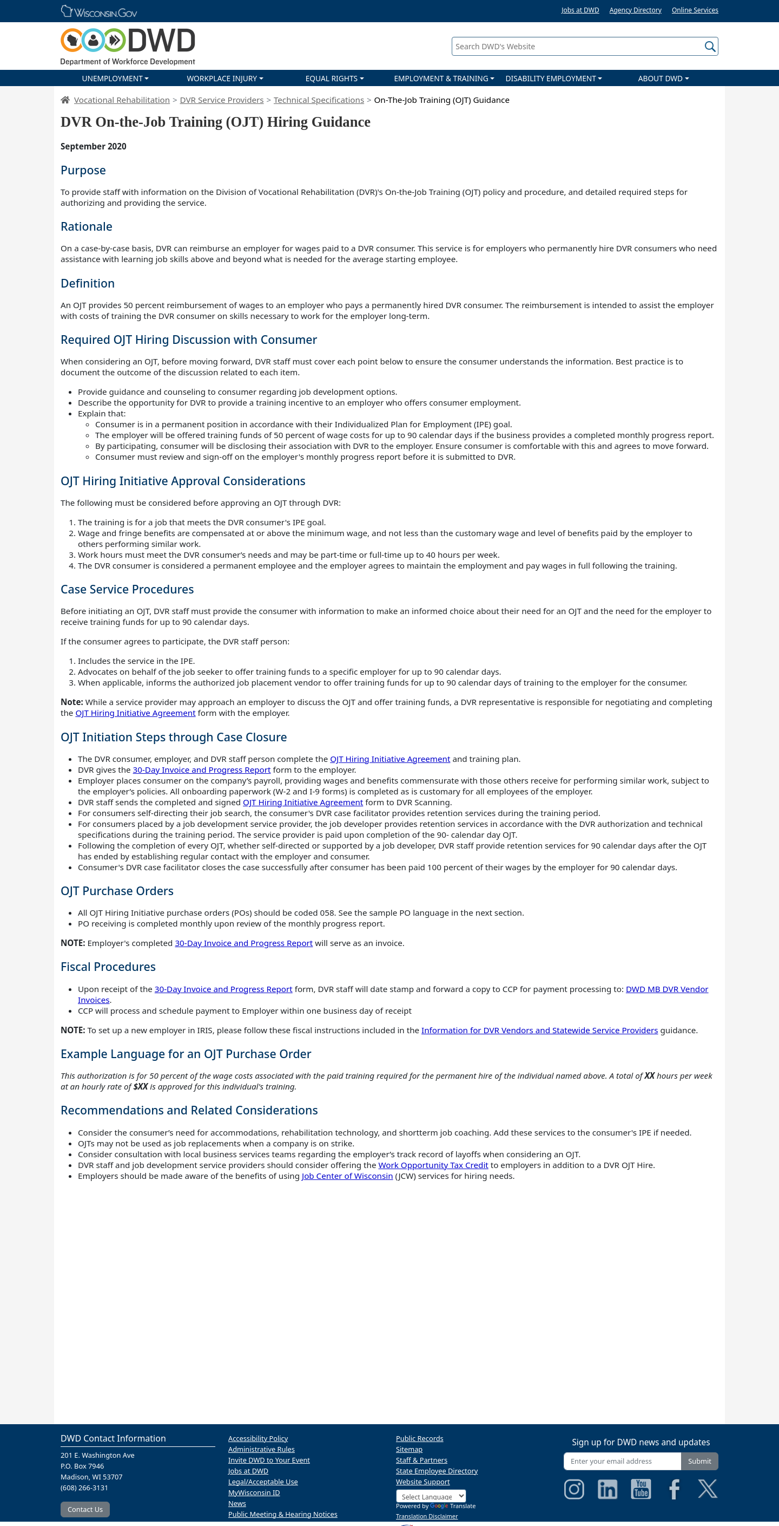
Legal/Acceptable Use (263, 1481)
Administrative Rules (261, 1449)
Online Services (695, 10)
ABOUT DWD (660, 78)
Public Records (420, 1438)
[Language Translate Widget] (431, 1496)
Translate (453, 1506)
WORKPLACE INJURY (222, 78)
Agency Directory (636, 10)
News (237, 1503)
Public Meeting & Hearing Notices (283, 1514)
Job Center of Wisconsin (347, 1175)
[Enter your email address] (623, 1461)
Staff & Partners (421, 1460)
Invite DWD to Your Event (269, 1460)
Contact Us (85, 1509)
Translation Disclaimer (427, 1516)
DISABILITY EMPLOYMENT (551, 78)
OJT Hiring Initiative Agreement (135, 712)
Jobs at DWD (580, 10)
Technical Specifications (319, 99)
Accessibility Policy (258, 1438)
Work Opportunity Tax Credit (433, 1164)
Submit (699, 1461)
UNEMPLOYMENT (112, 78)
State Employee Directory (437, 1471)
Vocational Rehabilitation (122, 99)
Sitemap (409, 1449)
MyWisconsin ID (254, 1492)
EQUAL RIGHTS (332, 78)
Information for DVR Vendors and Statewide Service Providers (539, 1030)
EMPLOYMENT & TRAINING (441, 78)
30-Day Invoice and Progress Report (202, 769)
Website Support (423, 1481)
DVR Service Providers (221, 99)
